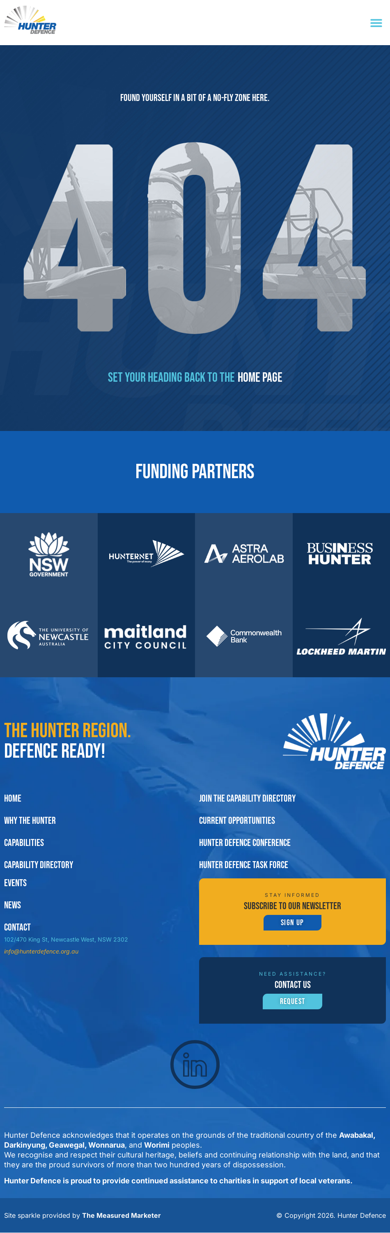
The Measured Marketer (121, 1216)
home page (260, 378)
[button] (376, 22)
